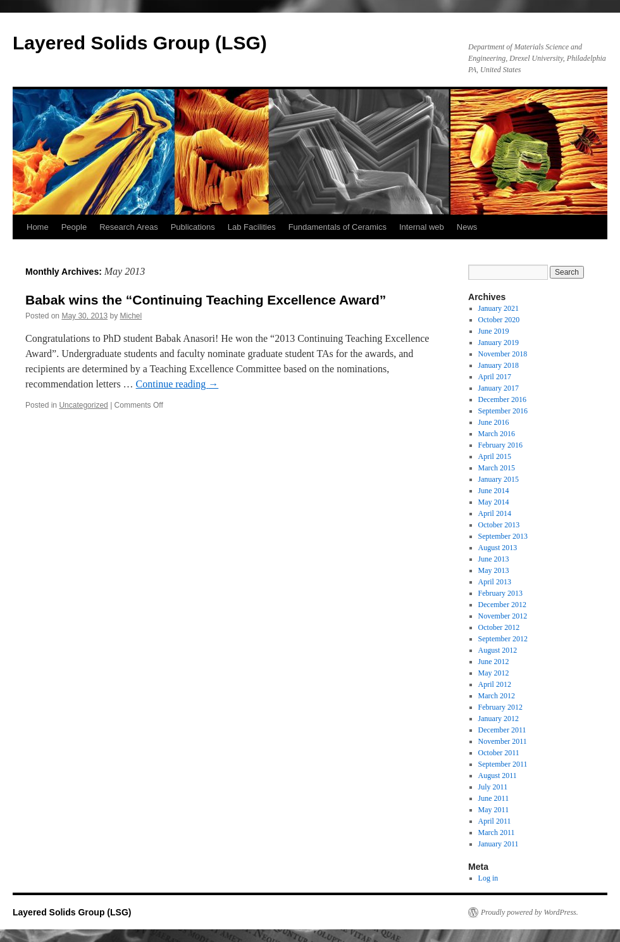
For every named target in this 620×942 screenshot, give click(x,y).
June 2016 (493, 422)
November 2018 (503, 353)
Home (38, 227)
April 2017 (494, 376)
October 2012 (499, 627)
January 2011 (498, 843)
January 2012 (498, 718)
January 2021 (498, 308)
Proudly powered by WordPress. (529, 912)
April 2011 (494, 821)
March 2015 (496, 467)
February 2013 (500, 593)
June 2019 (493, 331)
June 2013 (493, 559)
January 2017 (498, 388)
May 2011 (493, 809)
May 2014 (493, 502)
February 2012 (500, 707)
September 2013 (503, 536)
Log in (488, 878)
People (74, 227)
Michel (131, 315)
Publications (193, 227)
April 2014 (494, 513)
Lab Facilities (252, 227)
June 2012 (493, 661)
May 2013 (493, 570)
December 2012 (502, 604)
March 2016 (496, 433)
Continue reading (177, 384)
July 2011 (493, 786)
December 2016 (502, 399)
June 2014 (493, 490)
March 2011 (496, 832)
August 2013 (498, 547)
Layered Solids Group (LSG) (140, 42)
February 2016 (500, 445)
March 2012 (496, 695)
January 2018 (498, 365)
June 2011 (493, 798)
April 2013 (494, 581)
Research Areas (128, 227)
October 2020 (499, 319)
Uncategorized (83, 405)
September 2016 (503, 410)
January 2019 (498, 342)
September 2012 (503, 638)
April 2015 (494, 456)
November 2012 (503, 616)
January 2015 (498, 479)
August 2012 (498, 650)
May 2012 (493, 673)
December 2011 (502, 729)
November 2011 (502, 741)
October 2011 (498, 752)
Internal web (421, 227)
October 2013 (499, 524)
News (467, 227)
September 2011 (503, 764)
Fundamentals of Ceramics (337, 227)
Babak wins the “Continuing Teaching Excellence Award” (205, 299)
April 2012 (494, 684)
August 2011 (497, 775)
